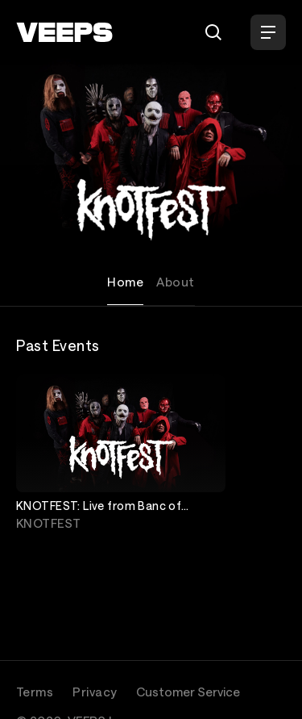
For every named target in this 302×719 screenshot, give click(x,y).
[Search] (213, 32)
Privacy (94, 691)
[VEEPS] (64, 32)
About (175, 281)
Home (125, 281)
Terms (34, 691)
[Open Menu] (268, 32)
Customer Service (188, 691)
